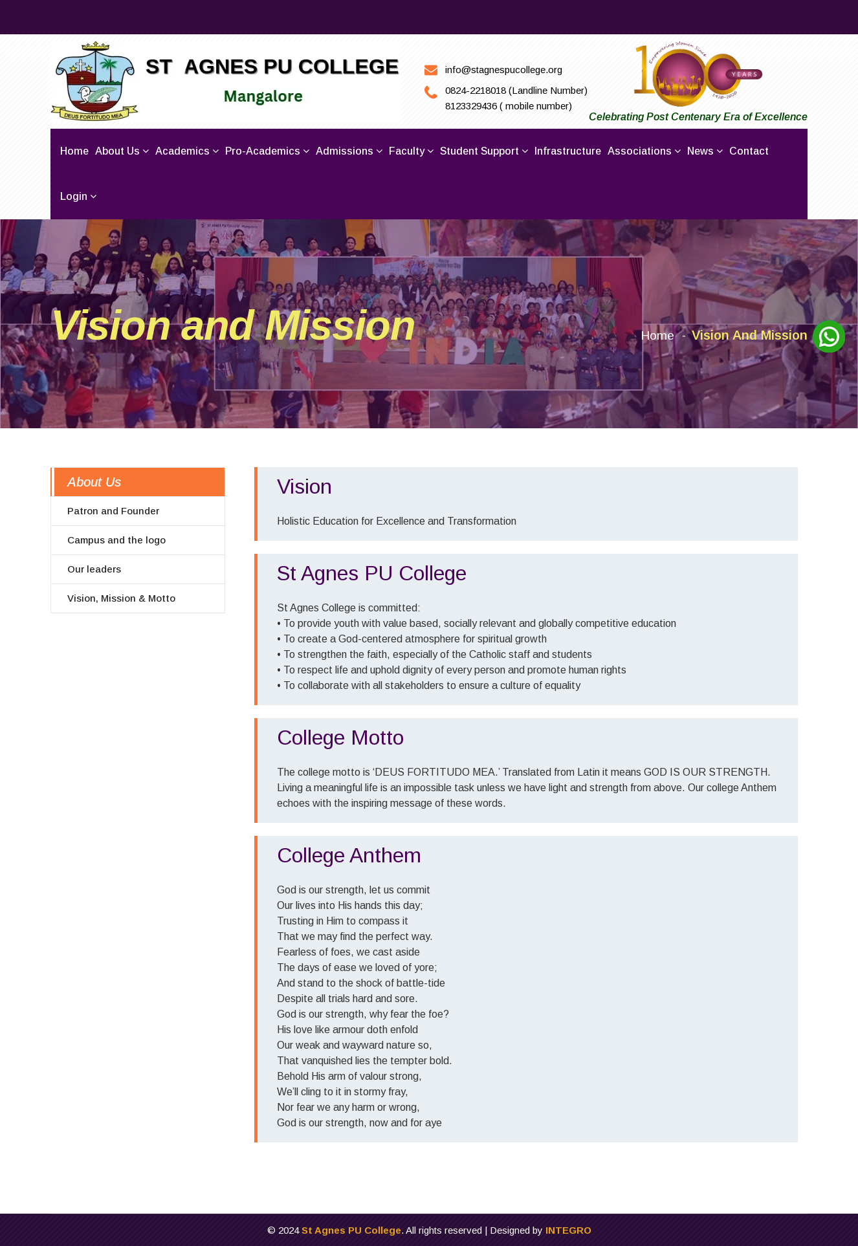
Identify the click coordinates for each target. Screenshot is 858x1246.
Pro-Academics (267, 151)
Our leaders (94, 568)
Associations (644, 151)
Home (74, 151)
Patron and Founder (113, 510)
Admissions (349, 151)
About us (122, 151)
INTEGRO (568, 1229)
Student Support (484, 151)
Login (78, 196)
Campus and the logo (116, 539)
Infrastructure (567, 151)
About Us (94, 481)
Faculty (411, 151)
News (705, 151)
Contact (749, 151)
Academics (187, 151)
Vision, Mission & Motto (121, 597)
